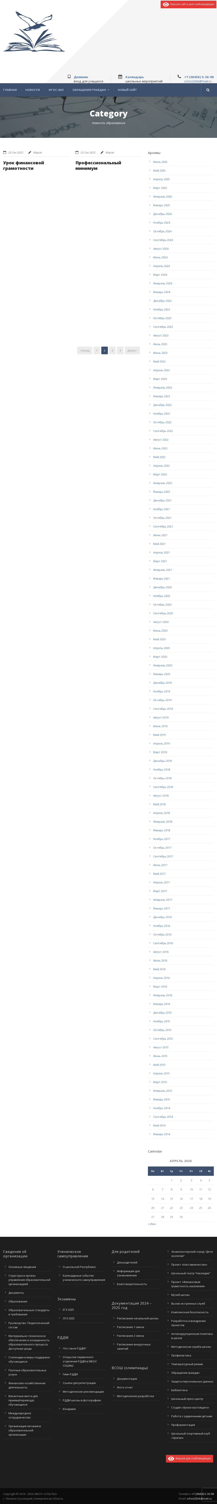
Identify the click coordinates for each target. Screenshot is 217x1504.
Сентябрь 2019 (163, 709)
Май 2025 (159, 170)
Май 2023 (159, 361)
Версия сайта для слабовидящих (188, 4)
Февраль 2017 (162, 900)
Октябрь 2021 (162, 518)
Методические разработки (135, 1396)
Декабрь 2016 (162, 917)
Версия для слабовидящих (189, 1458)
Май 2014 (159, 1125)
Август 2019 (160, 717)
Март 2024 (160, 275)
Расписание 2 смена (130, 1336)
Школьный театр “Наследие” (190, 1273)
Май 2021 (159, 544)
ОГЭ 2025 (69, 1318)
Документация (127, 1379)
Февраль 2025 (162, 196)
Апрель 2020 (161, 648)
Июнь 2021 (160, 535)
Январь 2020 (161, 674)
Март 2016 (160, 986)
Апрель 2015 (161, 1073)
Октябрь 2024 (162, 231)
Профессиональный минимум (98, 165)
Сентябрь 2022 (163, 431)
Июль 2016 (160, 960)
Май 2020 (159, 639)
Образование (17, 1301)
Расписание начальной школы (138, 1318)
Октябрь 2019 (162, 700)
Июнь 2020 (160, 630)
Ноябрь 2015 (161, 1021)
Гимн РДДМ (70, 1374)
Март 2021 (160, 561)
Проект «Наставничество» (189, 1264)
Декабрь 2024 (162, 214)
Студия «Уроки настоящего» (190, 1407)
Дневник (81, 77)
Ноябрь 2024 (161, 222)
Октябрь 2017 (162, 848)
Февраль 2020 (162, 665)
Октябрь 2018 (162, 778)
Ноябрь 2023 (161, 309)
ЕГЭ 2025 (68, 1310)
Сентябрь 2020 (163, 613)
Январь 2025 (161, 205)
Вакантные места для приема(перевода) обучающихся (23, 1400)
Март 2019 (160, 752)
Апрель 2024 (161, 266)
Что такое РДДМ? (74, 1348)
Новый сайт (127, 90)
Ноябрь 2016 (161, 926)
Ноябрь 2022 (161, 413)
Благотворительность (132, 1284)
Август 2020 (160, 622)
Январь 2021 (161, 578)
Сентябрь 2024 (163, 240)
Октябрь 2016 (162, 934)
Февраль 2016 (162, 995)
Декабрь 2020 (162, 587)
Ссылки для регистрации (79, 1383)
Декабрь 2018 (162, 761)
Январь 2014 (161, 1134)
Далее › (132, 350)
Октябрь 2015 (162, 1030)
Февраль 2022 (162, 483)
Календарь (134, 77)
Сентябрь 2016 (163, 943)
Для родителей (127, 1262)
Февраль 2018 (162, 821)
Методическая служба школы (191, 1347)
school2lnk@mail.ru (197, 81)
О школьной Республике (79, 1267)
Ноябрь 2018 (161, 769)
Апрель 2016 (161, 978)
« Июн (152, 1224)
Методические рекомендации (83, 1391)
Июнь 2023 (160, 353)
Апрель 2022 (161, 466)
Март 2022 (160, 474)
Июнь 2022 (160, 448)
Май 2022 (159, 457)
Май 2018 (159, 804)
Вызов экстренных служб (188, 1303)
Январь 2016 (161, 1004)
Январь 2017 (161, 908)
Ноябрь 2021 (161, 509)
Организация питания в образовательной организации (24, 1430)
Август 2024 (160, 248)
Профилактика (181, 1355)
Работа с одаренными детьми (191, 1416)
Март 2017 (160, 891)
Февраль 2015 (162, 1091)
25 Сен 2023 (15, 152)
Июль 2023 (160, 344)
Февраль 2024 (162, 283)
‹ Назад (85, 350)
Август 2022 (160, 439)
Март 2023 (160, 379)
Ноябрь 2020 (161, 596)
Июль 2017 (160, 865)
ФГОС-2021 (56, 90)
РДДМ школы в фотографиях (82, 1400)
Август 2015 (160, 1047)
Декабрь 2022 (162, 405)
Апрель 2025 (161, 179)
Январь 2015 (161, 1099)
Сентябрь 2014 (163, 1117)
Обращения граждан (89, 90)
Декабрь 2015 (162, 1012)
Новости (32, 90)
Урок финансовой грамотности (23, 165)
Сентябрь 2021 (163, 526)
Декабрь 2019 (162, 683)
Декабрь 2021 (162, 500)
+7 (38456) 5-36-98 (199, 77)
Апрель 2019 (161, 743)
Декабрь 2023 (162, 301)
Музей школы (180, 1295)
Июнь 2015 (160, 1056)
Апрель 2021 (161, 552)
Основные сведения (22, 1267)
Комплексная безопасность (190, 1312)
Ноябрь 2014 (161, 1108)
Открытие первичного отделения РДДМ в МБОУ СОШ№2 (80, 1361)
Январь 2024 (161, 292)
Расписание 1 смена (130, 1327)
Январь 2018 (161, 830)
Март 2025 (160, 188)
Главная (10, 90)
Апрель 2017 (161, 882)
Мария (37, 152)
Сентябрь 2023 (163, 327)
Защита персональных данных (192, 1381)
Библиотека (179, 1390)
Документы (16, 1293)
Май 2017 (159, 874)
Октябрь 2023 (162, 318)
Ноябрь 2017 (161, 839)
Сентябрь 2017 (163, 856)
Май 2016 (159, 969)
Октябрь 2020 (162, 604)
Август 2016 (160, 952)
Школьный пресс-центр (187, 1399)
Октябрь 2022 (162, 422)
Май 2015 (159, 1065)
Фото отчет (125, 1387)
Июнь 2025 (160, 162)
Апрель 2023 (161, 370)
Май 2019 (159, 735)
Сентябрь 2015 (163, 1038)
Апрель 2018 (161, 813)
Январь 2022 (161, 492)
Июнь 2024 (160, 257)
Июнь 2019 (160, 726)
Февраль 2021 (162, 570)
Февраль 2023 (162, 387)
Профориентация (183, 1425)
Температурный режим (187, 1364)
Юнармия (69, 1409)
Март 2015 (160, 1082)
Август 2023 (160, 335)
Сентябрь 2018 (163, 787)
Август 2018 (160, 795)
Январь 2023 (161, 396)
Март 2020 (160, 657)
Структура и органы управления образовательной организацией (29, 1280)
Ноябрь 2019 (161, 691)
